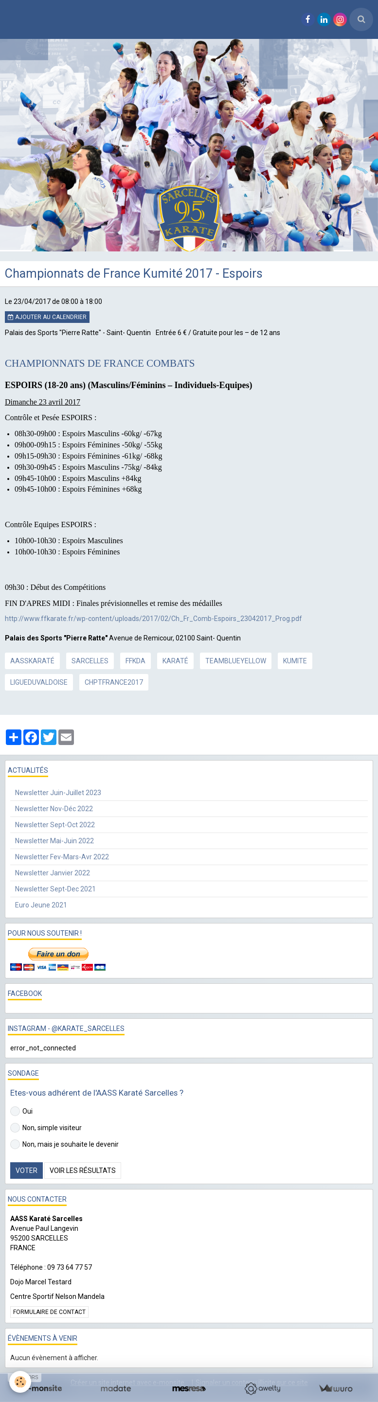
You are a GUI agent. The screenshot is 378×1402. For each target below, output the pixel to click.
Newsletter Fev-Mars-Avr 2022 (62, 857)
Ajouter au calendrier (47, 317)
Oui (21, 1111)
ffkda (135, 661)
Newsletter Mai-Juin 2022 (54, 841)
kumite (295, 661)
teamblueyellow (235, 661)
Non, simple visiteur (46, 1128)
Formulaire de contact (49, 1312)
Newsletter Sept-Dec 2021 (55, 889)
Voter (26, 1170)
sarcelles (90, 661)
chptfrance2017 (114, 682)
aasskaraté (32, 661)
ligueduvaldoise (39, 682)
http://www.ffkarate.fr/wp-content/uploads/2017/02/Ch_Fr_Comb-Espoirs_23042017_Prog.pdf (153, 618)
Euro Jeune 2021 (41, 905)
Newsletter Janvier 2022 (52, 873)
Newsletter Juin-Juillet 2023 (58, 793)
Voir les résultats (83, 1170)
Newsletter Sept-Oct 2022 (55, 825)
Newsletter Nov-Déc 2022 (54, 809)
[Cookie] (21, 1382)
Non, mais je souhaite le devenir (64, 1144)
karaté (175, 661)
